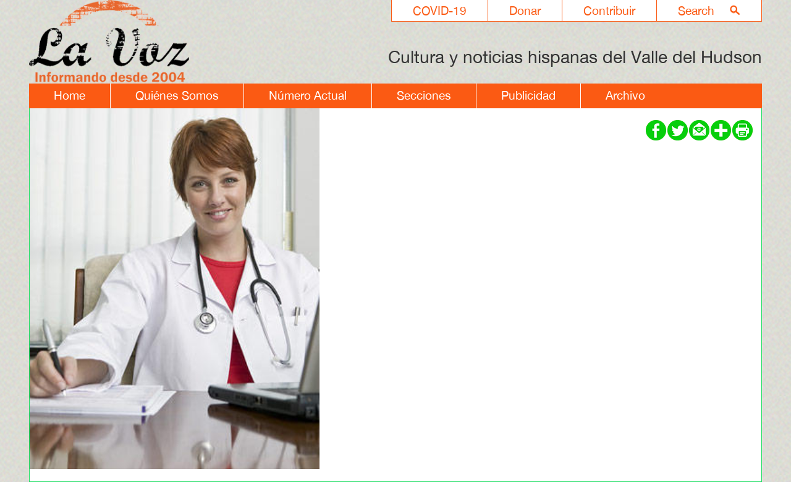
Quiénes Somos (177, 95)
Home (69, 95)
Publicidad (528, 95)
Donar (525, 10)
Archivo (625, 95)
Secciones (424, 95)
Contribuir (609, 10)
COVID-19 (440, 10)
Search (696, 10)
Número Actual (308, 95)
